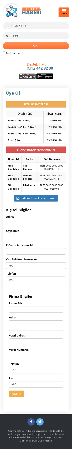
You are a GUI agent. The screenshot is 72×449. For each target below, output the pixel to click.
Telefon (11, 273)
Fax (11, 378)
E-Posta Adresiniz (19, 245)
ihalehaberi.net (36, 430)
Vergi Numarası (19, 350)
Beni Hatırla (11, 53)
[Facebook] (31, 422)
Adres (13, 317)
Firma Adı (15, 303)
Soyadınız (12, 231)
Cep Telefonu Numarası (21, 259)
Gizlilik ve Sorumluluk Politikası (36, 440)
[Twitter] (40, 422)
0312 (40, 66)
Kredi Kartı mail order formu (36, 198)
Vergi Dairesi (17, 335)
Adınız (10, 216)
